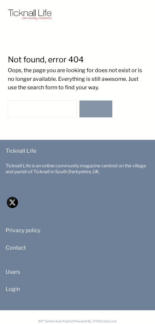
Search (96, 109)
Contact (16, 247)
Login (13, 289)
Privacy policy (23, 230)
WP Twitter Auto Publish (56, 321)
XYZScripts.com (105, 321)
